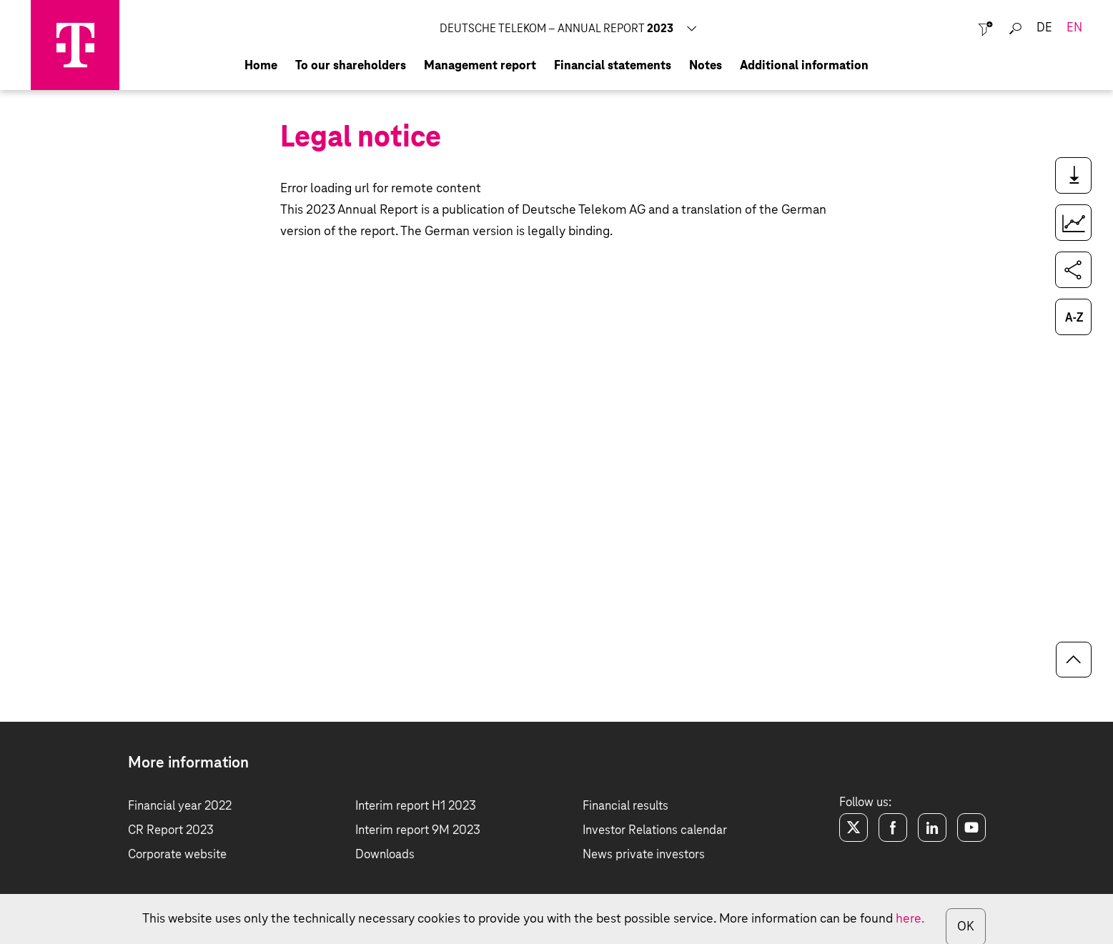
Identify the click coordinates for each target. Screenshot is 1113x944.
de (1044, 28)
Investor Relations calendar (655, 831)
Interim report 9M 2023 (417, 831)
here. (910, 919)
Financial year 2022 (180, 806)
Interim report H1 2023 (415, 806)
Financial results (625, 806)
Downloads (385, 855)
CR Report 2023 (171, 831)
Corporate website (177, 855)
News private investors (644, 855)
